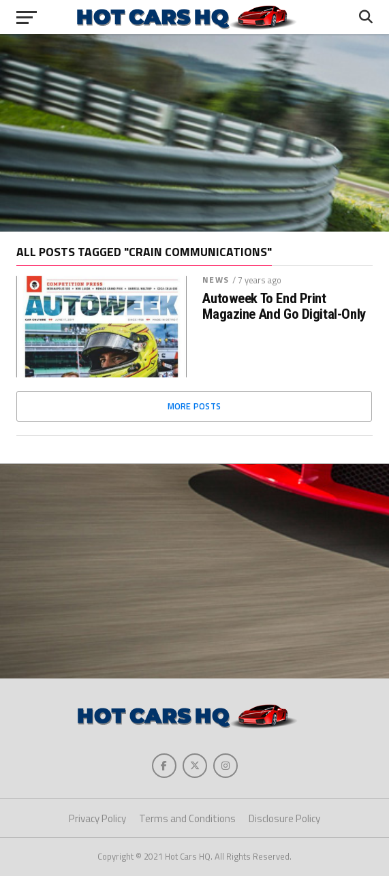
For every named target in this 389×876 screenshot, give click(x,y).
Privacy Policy (97, 818)
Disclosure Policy (284, 818)
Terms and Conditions (187, 818)
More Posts (194, 406)
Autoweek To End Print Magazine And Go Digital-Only (283, 306)
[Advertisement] (194, 132)
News (215, 279)
